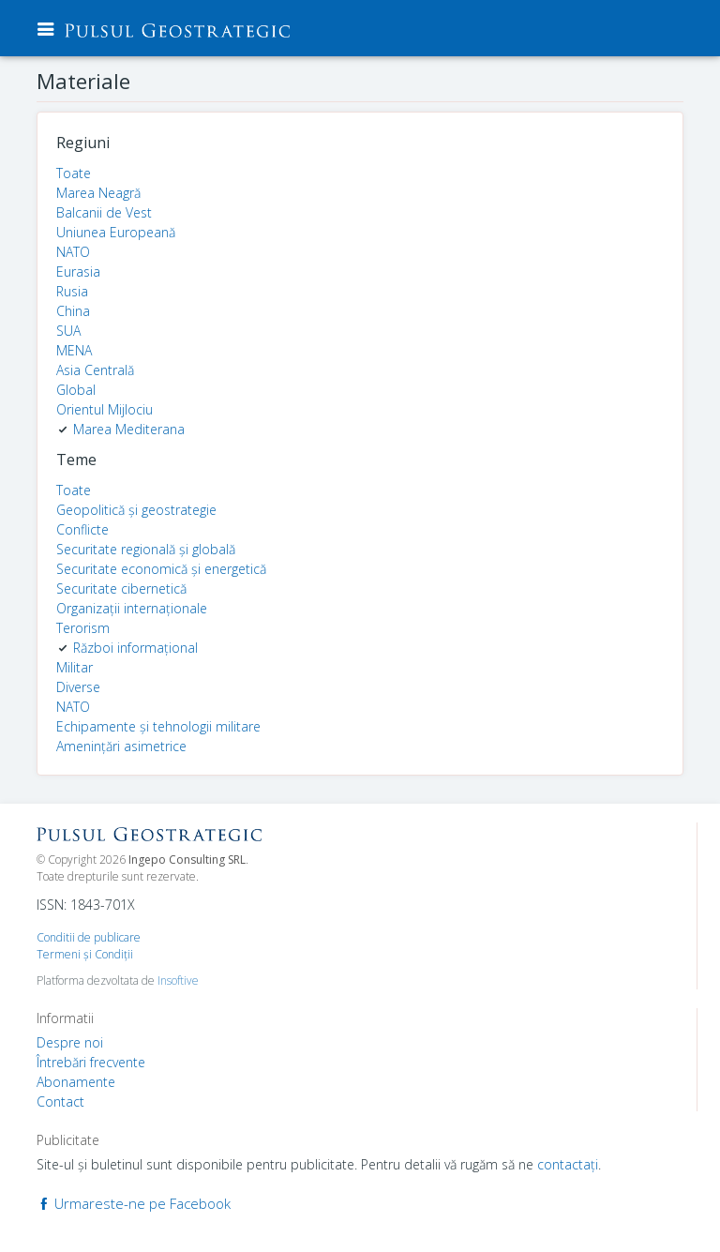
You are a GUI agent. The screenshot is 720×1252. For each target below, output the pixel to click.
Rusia (72, 291)
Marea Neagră (98, 193)
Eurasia (78, 271)
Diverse (78, 687)
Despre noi (70, 1042)
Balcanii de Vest (104, 212)
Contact (60, 1101)
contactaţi (567, 1164)
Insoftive (178, 980)
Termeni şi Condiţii (85, 954)
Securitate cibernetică (121, 588)
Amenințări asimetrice (121, 746)
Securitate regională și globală (145, 549)
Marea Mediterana (129, 429)
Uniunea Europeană (115, 232)
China (73, 311)
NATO (73, 252)
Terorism (83, 628)
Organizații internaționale (131, 608)
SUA (68, 330)
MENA (74, 350)
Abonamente (76, 1082)
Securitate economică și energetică (161, 569)
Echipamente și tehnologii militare (158, 726)
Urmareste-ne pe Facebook (134, 1203)
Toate (73, 173)
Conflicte (82, 529)
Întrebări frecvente (91, 1062)
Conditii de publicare (89, 937)
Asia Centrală (95, 370)
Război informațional (135, 647)
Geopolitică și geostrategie (136, 510)
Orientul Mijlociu (104, 409)
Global (76, 390)
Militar (74, 667)
